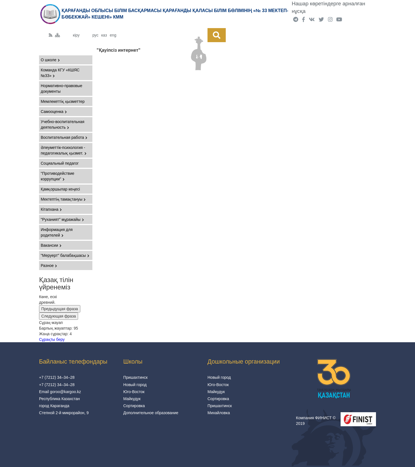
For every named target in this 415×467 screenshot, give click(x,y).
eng (113, 35)
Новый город (135, 384)
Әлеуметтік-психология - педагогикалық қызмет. (63, 150)
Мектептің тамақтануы (63, 199)
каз (104, 35)
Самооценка (54, 111)
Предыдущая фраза (59, 309)
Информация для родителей (57, 232)
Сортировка (134, 405)
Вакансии (51, 245)
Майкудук (132, 398)
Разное (49, 265)
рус (95, 35)
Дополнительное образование (150, 413)
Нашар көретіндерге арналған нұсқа (328, 7)
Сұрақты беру (52, 339)
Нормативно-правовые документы (61, 88)
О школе (50, 60)
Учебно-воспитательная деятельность (62, 124)
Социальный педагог (60, 163)
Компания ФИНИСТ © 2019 (316, 421)
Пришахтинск (135, 377)
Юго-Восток (134, 391)
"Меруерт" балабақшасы (65, 255)
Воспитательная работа (64, 137)
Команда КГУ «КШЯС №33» (60, 73)
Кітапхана (51, 209)
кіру (76, 35)
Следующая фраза (58, 316)
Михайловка (219, 413)
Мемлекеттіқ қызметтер (63, 101)
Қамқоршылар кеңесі (60, 189)
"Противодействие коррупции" (57, 176)
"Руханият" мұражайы (62, 219)
